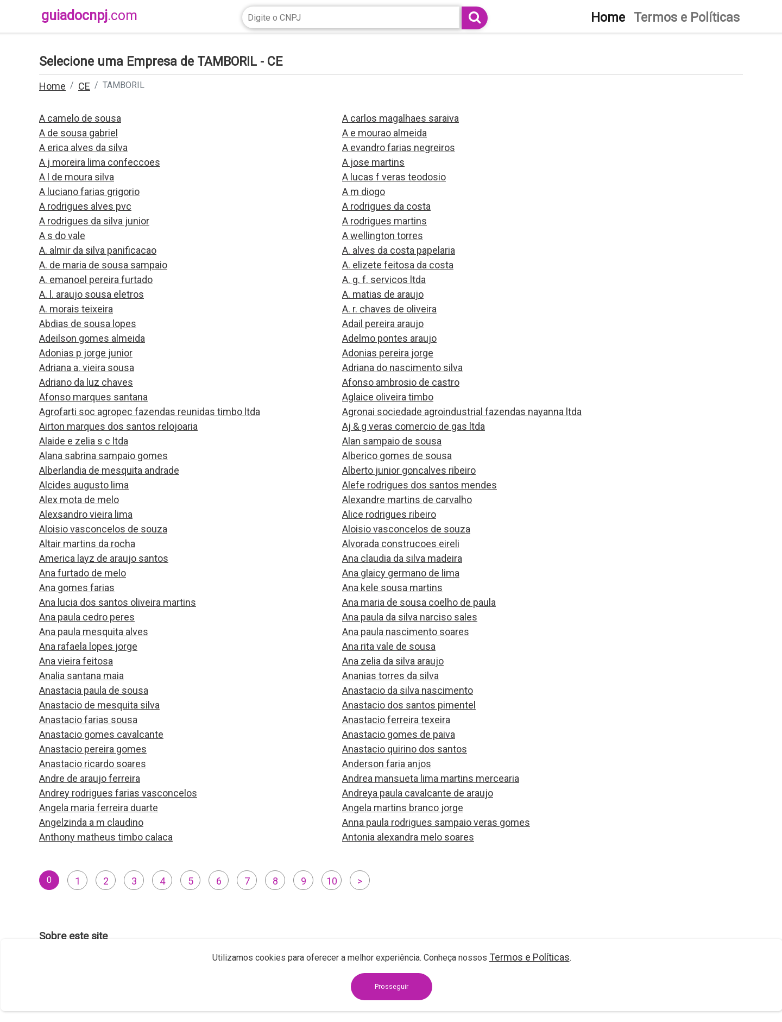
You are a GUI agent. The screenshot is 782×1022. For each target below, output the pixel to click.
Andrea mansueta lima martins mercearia (430, 778)
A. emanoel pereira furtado (96, 279)
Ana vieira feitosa (76, 661)
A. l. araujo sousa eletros (91, 294)
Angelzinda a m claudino (91, 822)
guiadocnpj (89, 15)
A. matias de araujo (383, 294)
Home (52, 86)
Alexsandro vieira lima (86, 514)
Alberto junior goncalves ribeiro (409, 470)
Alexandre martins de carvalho (407, 499)
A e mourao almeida (384, 133)
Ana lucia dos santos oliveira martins (117, 602)
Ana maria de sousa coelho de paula (419, 602)
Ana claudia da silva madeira (402, 558)
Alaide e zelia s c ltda (83, 441)
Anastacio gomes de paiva (398, 734)
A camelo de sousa (80, 118)
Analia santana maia (81, 675)
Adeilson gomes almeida (92, 338)
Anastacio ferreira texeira (396, 719)
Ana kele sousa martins (392, 587)
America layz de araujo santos (103, 558)
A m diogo (363, 191)
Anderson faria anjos (386, 763)
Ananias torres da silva (390, 675)
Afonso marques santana (93, 397)
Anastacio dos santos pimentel (409, 705)
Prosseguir (391, 986)
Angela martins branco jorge (402, 807)
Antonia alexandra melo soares (408, 837)
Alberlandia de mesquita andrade (109, 470)
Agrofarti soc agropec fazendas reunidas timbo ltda (149, 411)
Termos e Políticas (529, 957)
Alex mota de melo (79, 499)
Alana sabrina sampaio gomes (103, 455)
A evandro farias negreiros (398, 147)
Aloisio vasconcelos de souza (103, 529)
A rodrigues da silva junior (94, 221)
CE (84, 86)
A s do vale (62, 235)
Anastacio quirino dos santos (404, 749)
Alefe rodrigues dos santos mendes (419, 485)
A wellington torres (382, 235)
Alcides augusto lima (84, 485)
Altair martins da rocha (87, 543)
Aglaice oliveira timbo (387, 397)
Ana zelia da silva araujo (393, 661)
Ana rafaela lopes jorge (88, 646)
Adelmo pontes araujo (389, 338)
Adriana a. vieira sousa (86, 367)
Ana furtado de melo (82, 573)
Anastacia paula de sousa (93, 690)
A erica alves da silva (83, 147)
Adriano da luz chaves (86, 382)
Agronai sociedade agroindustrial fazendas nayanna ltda (462, 411)
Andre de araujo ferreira (89, 778)
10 (331, 881)
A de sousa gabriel (78, 133)
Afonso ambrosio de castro (400, 382)
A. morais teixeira (76, 309)
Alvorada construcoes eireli (400, 543)
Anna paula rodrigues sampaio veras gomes (436, 822)
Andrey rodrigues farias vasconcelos (118, 793)
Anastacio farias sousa (88, 719)
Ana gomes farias (77, 587)
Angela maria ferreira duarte (98, 807)
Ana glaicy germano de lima (400, 573)
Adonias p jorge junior (86, 353)
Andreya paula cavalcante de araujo (417, 793)
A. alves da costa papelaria (398, 250)
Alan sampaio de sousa (392, 441)
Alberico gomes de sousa (397, 455)
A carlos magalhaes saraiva (400, 118)
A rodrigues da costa (386, 206)
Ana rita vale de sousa (389, 646)
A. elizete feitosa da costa (397, 265)
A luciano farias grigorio (89, 191)
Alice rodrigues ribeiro (389, 514)
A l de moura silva (76, 177)
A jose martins (373, 162)
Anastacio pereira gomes (93, 749)
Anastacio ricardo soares (92, 763)
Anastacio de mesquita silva (99, 705)
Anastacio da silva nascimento (407, 690)
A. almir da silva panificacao (97, 250)
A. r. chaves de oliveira (389, 309)
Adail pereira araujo (383, 323)
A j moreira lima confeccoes (99, 162)
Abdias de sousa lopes (87, 323)
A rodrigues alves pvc (85, 206)
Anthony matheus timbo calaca (106, 837)
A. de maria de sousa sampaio (103, 265)
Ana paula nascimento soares (405, 631)
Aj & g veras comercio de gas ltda (413, 426)
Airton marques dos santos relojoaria (118, 426)
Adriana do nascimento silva (402, 367)
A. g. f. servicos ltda (384, 279)
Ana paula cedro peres (87, 617)
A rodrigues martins (384, 221)
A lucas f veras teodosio (394, 177)
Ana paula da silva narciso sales (409, 617)
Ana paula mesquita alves (93, 631)
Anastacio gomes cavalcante (101, 734)
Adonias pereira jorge (387, 353)
